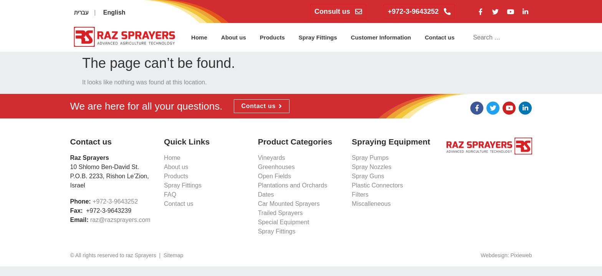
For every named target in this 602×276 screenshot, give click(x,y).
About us (233, 37)
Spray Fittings (318, 37)
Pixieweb (521, 255)
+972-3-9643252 (115, 201)
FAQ (170, 194)
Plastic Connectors (377, 185)
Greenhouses (276, 167)
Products (272, 37)
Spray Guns (368, 176)
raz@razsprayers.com (120, 220)
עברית (81, 12)
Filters (360, 194)
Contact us (440, 37)
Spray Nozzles (371, 167)
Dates (266, 194)
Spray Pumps (370, 157)
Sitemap (173, 255)
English (114, 12)
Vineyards (271, 157)
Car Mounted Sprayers (289, 203)
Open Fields (274, 176)
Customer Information (381, 37)
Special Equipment (283, 222)
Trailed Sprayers (280, 213)
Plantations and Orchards (292, 185)
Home (199, 37)
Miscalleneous (371, 203)
